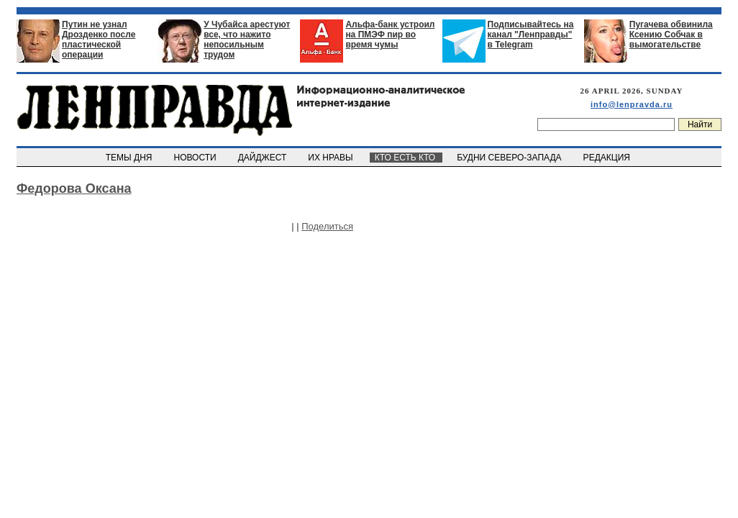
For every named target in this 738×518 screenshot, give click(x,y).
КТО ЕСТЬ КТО (406, 158)
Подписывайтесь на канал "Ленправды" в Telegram (531, 34)
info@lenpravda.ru (632, 104)
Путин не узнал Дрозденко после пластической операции (98, 39)
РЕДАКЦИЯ (607, 158)
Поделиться (327, 226)
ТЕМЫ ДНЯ (130, 158)
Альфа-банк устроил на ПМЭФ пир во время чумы (389, 34)
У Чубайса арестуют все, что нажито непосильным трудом (247, 39)
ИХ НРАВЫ (332, 158)
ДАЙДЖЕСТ (263, 158)
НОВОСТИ (196, 158)
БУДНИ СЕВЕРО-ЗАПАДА (510, 158)
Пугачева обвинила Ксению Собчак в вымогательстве (671, 34)
